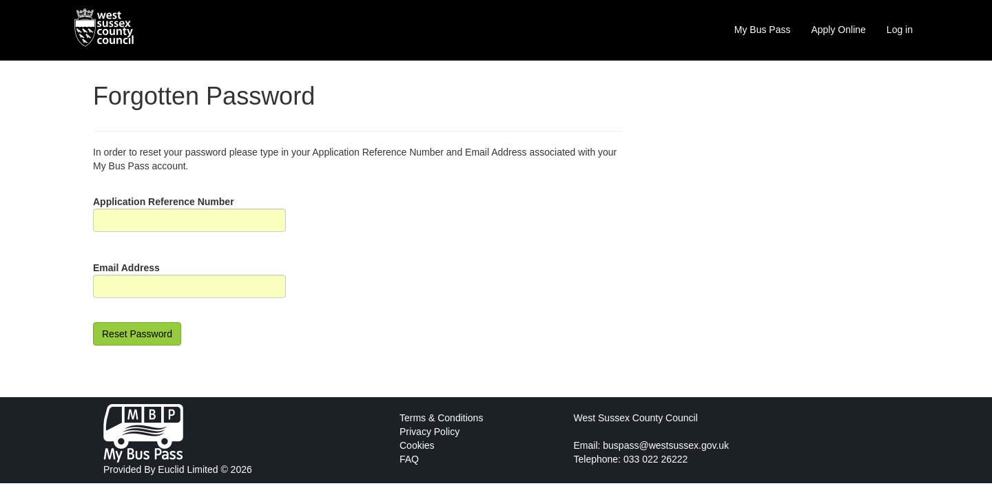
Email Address (126, 267)
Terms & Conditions (441, 417)
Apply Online (838, 29)
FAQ (409, 459)
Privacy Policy (429, 431)
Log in (900, 29)
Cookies (417, 445)
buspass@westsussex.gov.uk (666, 445)
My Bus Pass (762, 29)
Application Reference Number (163, 201)
